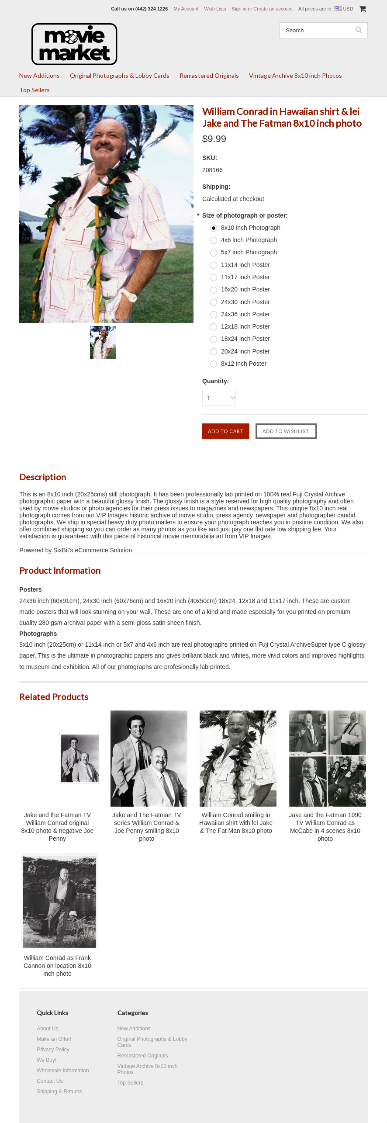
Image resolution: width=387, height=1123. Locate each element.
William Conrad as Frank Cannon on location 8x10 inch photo (57, 965)
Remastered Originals (209, 75)
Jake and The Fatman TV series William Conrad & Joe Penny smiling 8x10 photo (146, 826)
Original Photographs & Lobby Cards (119, 75)
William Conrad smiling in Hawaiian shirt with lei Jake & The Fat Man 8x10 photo (236, 822)
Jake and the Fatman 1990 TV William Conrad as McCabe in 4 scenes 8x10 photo (325, 826)
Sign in (239, 8)
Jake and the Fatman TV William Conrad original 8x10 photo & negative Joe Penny (57, 826)
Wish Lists (215, 8)
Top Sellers (34, 90)
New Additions (39, 75)
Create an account (273, 8)
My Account (185, 8)
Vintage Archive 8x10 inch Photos (295, 75)
